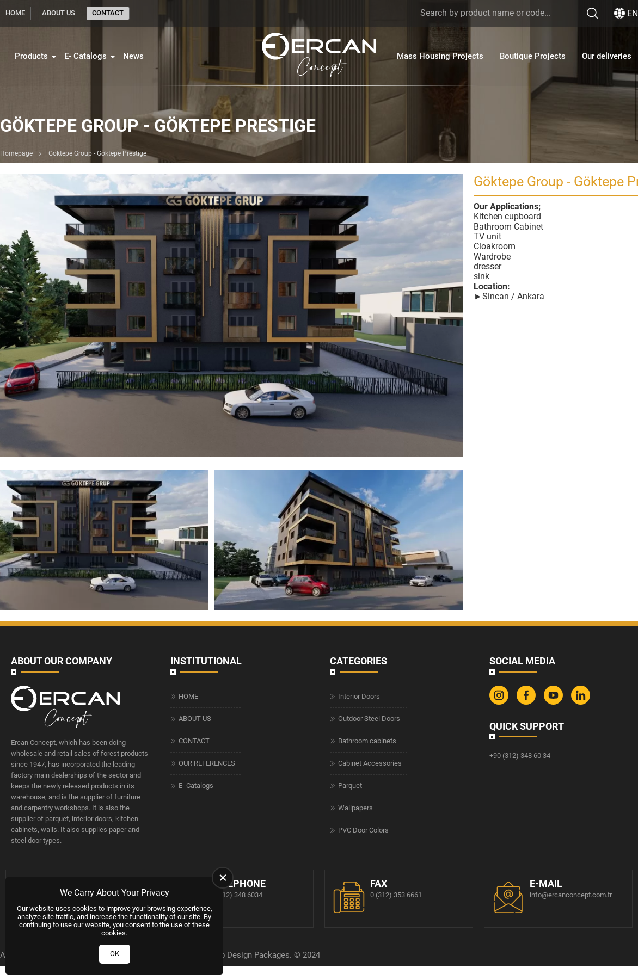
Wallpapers (355, 808)
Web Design (230, 955)
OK (114, 954)
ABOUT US (58, 13)
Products (31, 56)
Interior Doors (359, 696)
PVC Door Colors (363, 830)
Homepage (16, 153)
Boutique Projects (533, 56)
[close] (223, 878)
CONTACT (108, 13)
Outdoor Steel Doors (369, 718)
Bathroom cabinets (367, 741)
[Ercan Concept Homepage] (319, 56)
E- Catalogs (85, 56)
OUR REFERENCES (207, 763)
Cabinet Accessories (370, 763)
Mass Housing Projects (440, 56)
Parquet (350, 785)
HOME (15, 13)
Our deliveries (606, 56)
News (133, 56)
